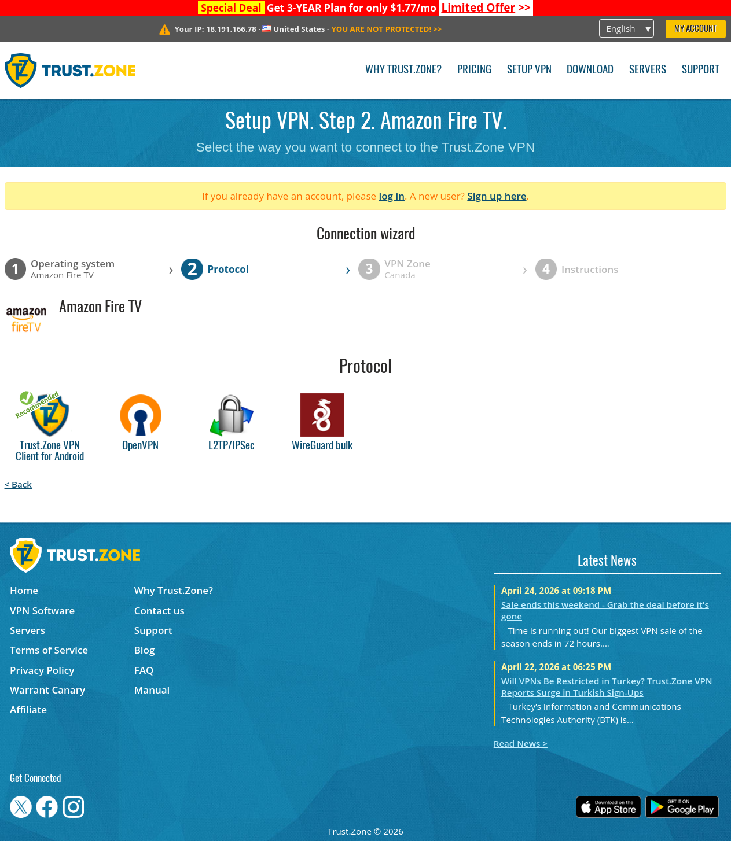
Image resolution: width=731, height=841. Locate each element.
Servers (647, 70)
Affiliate (28, 709)
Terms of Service (49, 649)
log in (392, 195)
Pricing (474, 70)
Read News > (521, 743)
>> (486, 7)
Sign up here (496, 195)
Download (590, 70)
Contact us (159, 610)
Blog (144, 649)
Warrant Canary (47, 689)
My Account (695, 29)
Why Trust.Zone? (403, 70)
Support (700, 70)
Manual (152, 689)
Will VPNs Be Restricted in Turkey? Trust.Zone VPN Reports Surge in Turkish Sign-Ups (606, 686)
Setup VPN (529, 70)
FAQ (144, 670)
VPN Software (42, 610)
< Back (18, 484)
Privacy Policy (42, 670)
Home (24, 590)
